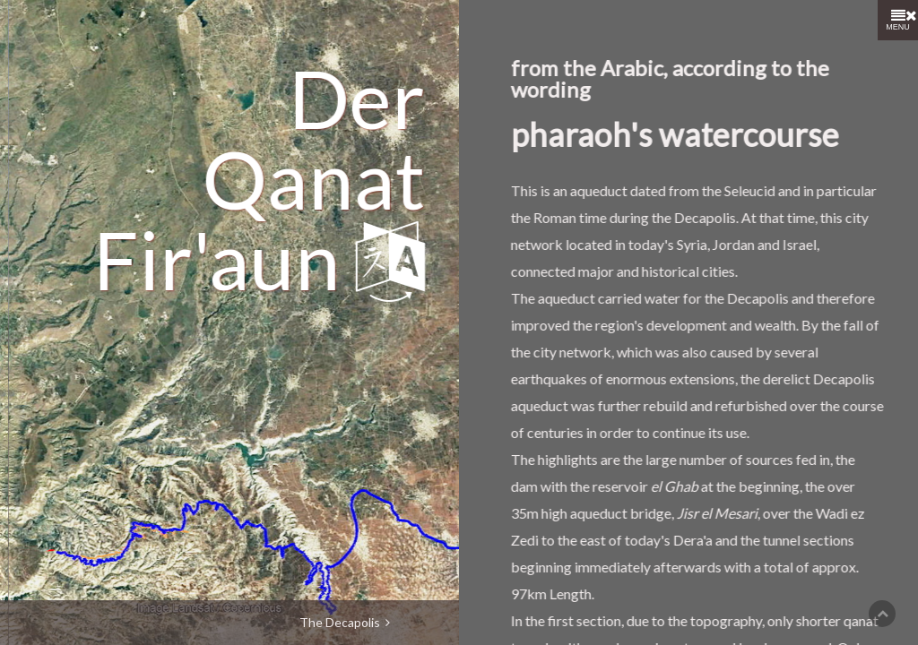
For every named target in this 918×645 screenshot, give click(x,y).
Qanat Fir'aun (250, 138)
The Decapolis (344, 622)
